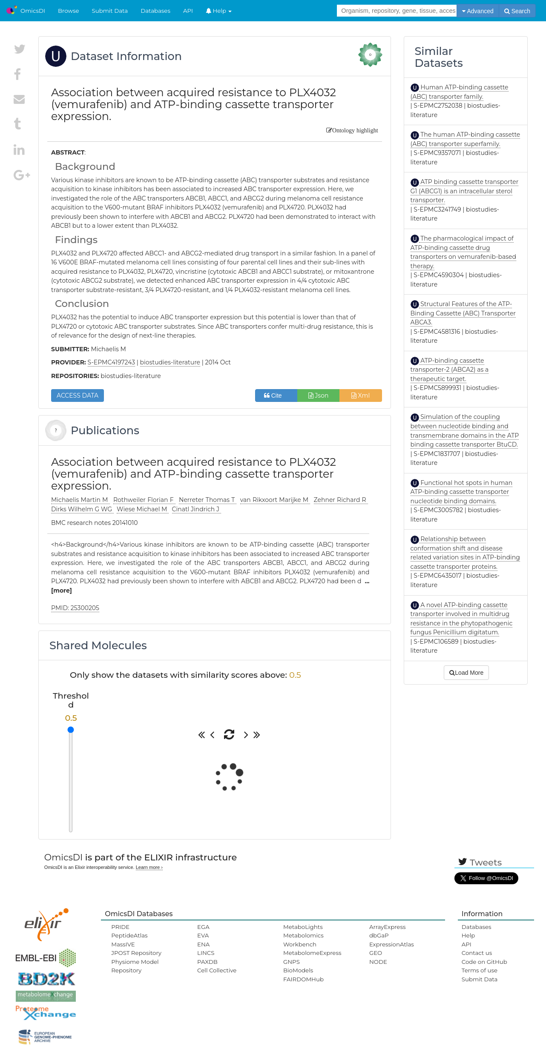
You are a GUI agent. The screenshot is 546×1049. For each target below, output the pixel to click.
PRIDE (120, 926)
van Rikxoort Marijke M (275, 500)
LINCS (205, 952)
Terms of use (479, 970)
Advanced (477, 11)
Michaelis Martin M (80, 500)
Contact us (477, 952)
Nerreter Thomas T (207, 500)
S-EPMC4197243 (111, 362)
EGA (203, 926)
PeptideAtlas (129, 935)
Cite (276, 395)
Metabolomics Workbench (303, 939)
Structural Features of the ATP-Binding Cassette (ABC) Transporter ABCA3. (463, 313)
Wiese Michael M (143, 509)
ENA (203, 944)
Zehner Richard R (341, 500)
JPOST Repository (136, 952)
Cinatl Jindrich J (196, 509)
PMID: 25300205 (75, 608)
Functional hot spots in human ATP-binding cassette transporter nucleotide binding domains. (462, 492)
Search (517, 11)
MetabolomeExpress (312, 952)
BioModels (298, 970)
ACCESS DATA (77, 395)
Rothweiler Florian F (144, 500)
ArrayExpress (387, 926)
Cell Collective (216, 970)
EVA (203, 935)
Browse (68, 10)
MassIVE (123, 944)
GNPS (291, 961)
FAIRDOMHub (303, 979)
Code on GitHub (484, 961)
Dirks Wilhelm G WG (82, 509)
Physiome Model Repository (134, 966)
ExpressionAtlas (391, 944)
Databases (155, 10)
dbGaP (379, 935)
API (188, 10)
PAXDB (207, 961)
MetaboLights (303, 926)
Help (219, 10)
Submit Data (110, 10)
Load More (466, 672)
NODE (378, 961)
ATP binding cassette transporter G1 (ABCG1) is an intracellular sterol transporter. (465, 191)
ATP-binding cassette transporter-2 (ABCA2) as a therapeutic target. (450, 370)
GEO (375, 952)
